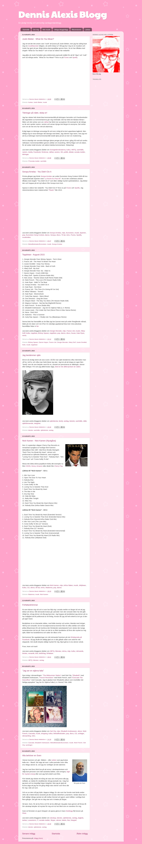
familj (61, 421)
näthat (46, 122)
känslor (72, 421)
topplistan (34, 345)
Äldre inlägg (82, 833)
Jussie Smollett (81, 342)
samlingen (29, 745)
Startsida (26, 30)
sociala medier (79, 152)
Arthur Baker (68, 585)
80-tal (38, 587)
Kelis (24, 345)
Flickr (24, 813)
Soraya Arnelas (46, 176)
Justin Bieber (38, 102)
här (37, 326)
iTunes (66, 57)
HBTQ (73, 150)
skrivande (79, 651)
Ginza (33, 466)
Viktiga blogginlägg (61, 30)
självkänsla (54, 421)
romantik (31, 653)
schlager (81, 733)
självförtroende (27, 423)
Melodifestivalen (59, 733)
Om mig (36, 30)
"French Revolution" (46, 677)
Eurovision (70, 233)
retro (68, 235)
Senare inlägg (28, 833)
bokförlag (42, 653)
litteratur (58, 651)
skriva (64, 651)
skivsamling (26, 736)
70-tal (63, 235)
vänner (58, 820)
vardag (66, 421)
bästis (64, 820)
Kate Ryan (80, 333)
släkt (85, 421)
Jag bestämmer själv (31, 355)
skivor (32, 587)
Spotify (74, 57)
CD (28, 587)
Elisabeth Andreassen (69, 731)
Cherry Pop (58, 466)
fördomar (45, 152)
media (30, 152)
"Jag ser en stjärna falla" (33, 671)
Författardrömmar (30, 605)
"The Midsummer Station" (51, 675)
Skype (53, 820)
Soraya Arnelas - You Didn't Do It (36, 172)
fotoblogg (69, 811)
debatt (71, 152)
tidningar (25, 154)
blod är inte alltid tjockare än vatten (67, 367)
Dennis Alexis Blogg (62, 14)
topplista (34, 333)
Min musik (46, 30)
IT (37, 820)
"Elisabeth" (76, 675)
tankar (24, 820)
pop (23, 235)
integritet (37, 423)
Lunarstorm (32, 820)
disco (58, 235)
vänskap (53, 818)
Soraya (53, 235)
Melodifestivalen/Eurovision (37, 244)
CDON (28, 466)
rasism (24, 152)
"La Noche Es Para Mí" (52, 179)
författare (50, 653)
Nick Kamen (54, 585)
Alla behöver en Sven (31, 755)
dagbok (80, 818)
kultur (68, 150)
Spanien (83, 233)
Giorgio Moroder (56, 331)
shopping (44, 733)
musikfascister (33, 46)
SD (62, 152)
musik (45, 102)
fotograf (73, 820)
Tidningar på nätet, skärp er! (34, 113)
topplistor (53, 333)
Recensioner (76, 30)
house (73, 333)
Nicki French (78, 743)
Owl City (53, 731)
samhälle (80, 150)
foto (68, 820)
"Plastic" (51, 190)
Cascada (31, 733)
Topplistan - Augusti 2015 (33, 255)
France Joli (71, 331)
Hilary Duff (72, 342)
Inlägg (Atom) (38, 838)
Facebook (37, 152)
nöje (63, 233)
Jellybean (82, 585)
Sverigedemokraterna (58, 150)
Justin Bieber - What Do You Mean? (38, 39)
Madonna (49, 587)
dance (47, 235)
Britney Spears (43, 333)
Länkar (87, 30)
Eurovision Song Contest (35, 235)
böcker (24, 653)
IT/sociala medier (33, 161)
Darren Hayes (43, 342)
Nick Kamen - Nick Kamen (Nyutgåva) (39, 441)
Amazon (39, 466)
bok (36, 653)
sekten (54, 760)
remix (24, 335)
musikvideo (26, 237)
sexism (57, 152)
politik (66, 152)
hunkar (30, 102)
